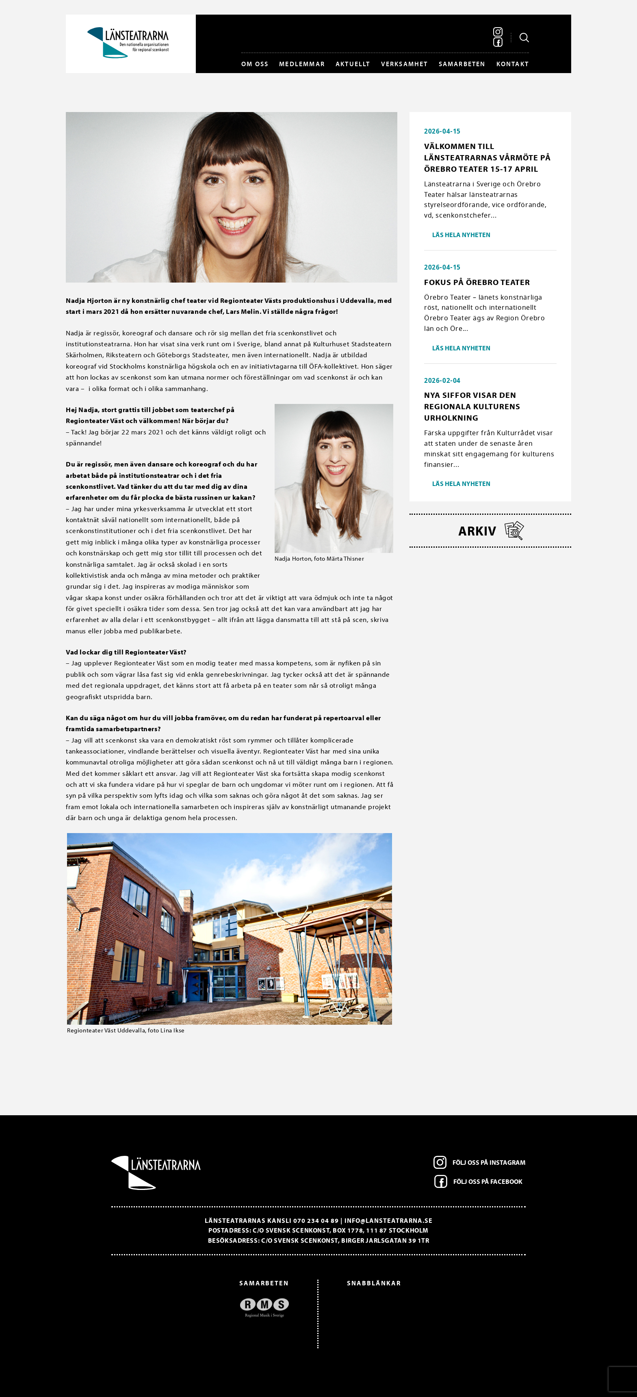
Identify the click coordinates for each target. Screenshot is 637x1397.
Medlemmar (302, 64)
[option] (204, 1307)
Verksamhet (404, 64)
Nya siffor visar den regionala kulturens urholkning (472, 406)
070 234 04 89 (316, 1220)
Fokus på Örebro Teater (477, 282)
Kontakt (512, 64)
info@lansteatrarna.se (388, 1220)
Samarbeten (462, 64)
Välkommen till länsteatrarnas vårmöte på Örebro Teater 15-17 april (487, 157)
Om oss (255, 64)
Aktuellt (353, 64)
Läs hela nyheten (461, 235)
